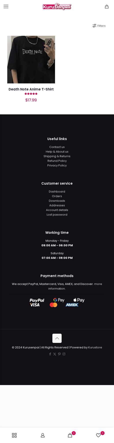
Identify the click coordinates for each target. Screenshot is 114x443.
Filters (99, 25)
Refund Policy (57, 161)
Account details (57, 210)
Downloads (57, 201)
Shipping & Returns (57, 156)
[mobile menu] (6, 6)
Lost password (57, 214)
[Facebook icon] (50, 354)
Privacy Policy (57, 165)
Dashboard (57, 191)
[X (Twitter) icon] (54, 354)
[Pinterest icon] (59, 354)
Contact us (57, 147)
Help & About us (57, 151)
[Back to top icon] (57, 338)
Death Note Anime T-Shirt (31, 89)
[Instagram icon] (64, 354)
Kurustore (95, 347)
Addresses (57, 205)
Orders (57, 196)
